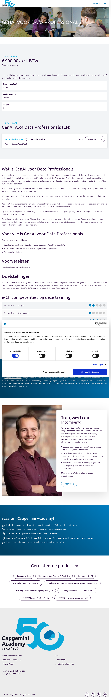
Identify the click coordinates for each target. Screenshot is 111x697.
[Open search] (95, 3)
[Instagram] (93, 694)
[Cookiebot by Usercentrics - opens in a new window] (97, 324)
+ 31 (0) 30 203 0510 (11, 673)
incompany (32, 380)
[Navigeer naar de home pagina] (8, 3)
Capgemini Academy (13, 377)
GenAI (14, 56)
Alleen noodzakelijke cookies (55, 372)
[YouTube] (105, 694)
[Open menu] (105, 3)
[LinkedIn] (99, 694)
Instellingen (98, 365)
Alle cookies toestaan (90, 372)
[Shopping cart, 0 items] (100, 3)
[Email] (87, 694)
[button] (69, 484)
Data (7, 56)
